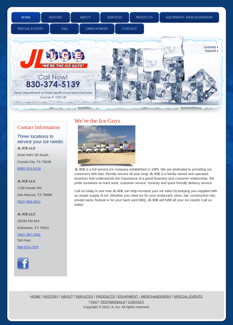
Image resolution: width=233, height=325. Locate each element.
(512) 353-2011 (29, 201)
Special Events (188, 296)
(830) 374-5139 (29, 168)
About (67, 296)
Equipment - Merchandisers (144, 296)
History (50, 296)
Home (35, 296)
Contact (136, 302)
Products (105, 296)
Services (84, 296)
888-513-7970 (27, 247)
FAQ (94, 302)
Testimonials (112, 302)
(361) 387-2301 (29, 234)
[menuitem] (26, 17)
